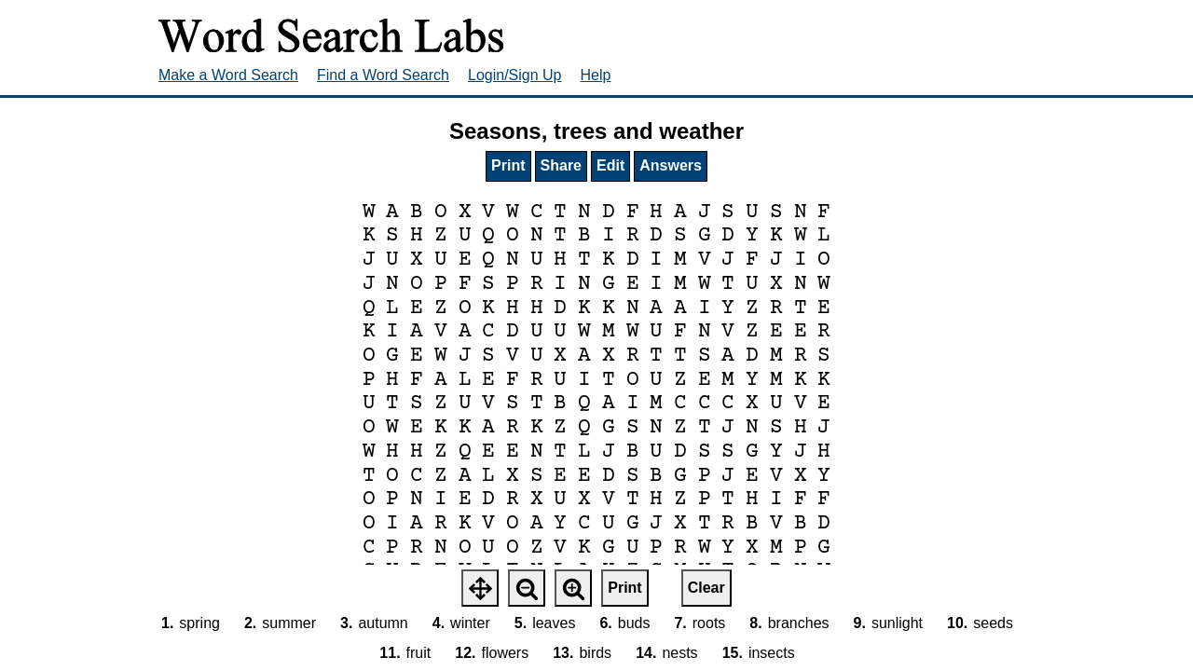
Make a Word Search (228, 75)
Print (508, 165)
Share (561, 165)
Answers (670, 165)
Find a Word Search (383, 75)
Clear (706, 588)
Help (596, 75)
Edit (610, 165)
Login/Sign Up (515, 75)
